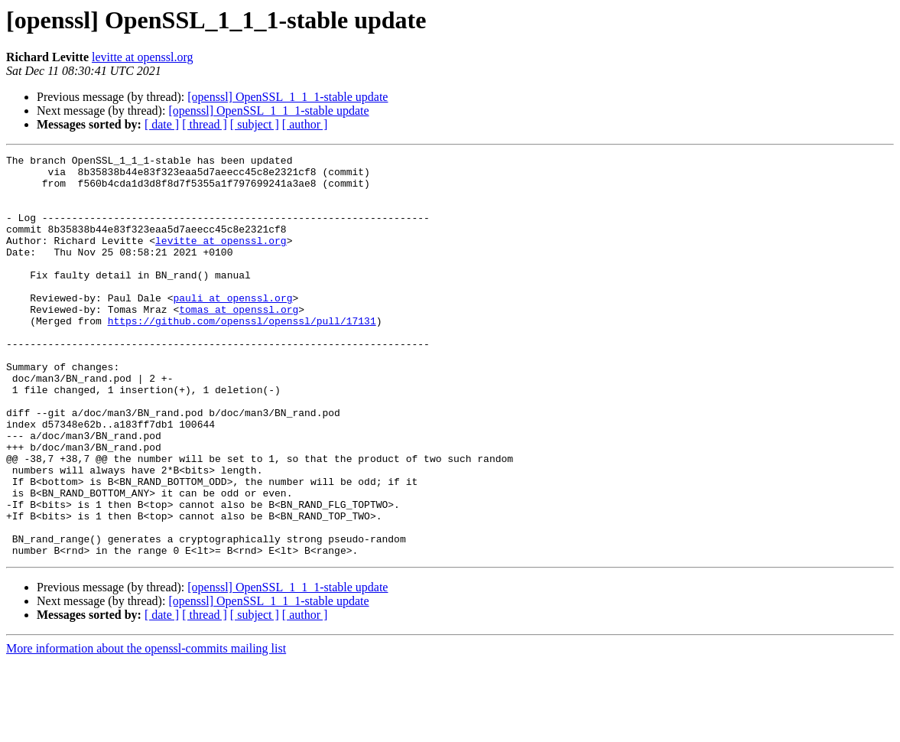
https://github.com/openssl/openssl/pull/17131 (242, 355)
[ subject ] (254, 124)
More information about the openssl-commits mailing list (146, 728)
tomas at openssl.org (238, 341)
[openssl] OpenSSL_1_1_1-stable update (287, 96)
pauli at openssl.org (232, 327)
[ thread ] (204, 124)
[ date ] (162, 124)
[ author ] (305, 124)
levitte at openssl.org (142, 56)
